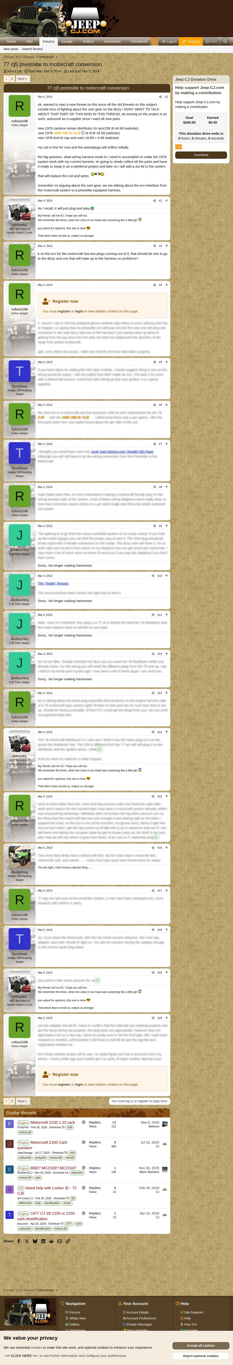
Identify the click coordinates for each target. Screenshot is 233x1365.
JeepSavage (25, 1152)
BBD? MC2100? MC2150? (53, 1168)
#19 (159, 972)
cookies (36, 1347)
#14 (159, 732)
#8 (160, 487)
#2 (160, 200)
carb (69, 1127)
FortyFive (23, 1127)
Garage (67, 41)
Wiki (29, 41)
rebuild (70, 1157)
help (38, 1203)
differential (25, 1203)
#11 (159, 615)
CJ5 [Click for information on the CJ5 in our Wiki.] (41, 417)
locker (67, 1203)
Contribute (201, 155)
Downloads (112, 41)
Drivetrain (55, 1127)
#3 (160, 246)
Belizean (154, 1126)
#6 (160, 405)
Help (187, 1318)
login (79, 311)
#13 (159, 693)
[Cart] (211, 41)
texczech (22, 1223)
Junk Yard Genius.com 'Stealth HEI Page (122, 451)
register (64, 311)
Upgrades (190, 1330)
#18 (159, 929)
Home (11, 41)
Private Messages (139, 1324)
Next (21, 78)
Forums (48, 41)
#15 (159, 796)
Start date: (44, 71)
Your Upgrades (137, 1330)
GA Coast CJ (25, 1198)
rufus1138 (15, 71)
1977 (69, 1223)
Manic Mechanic (149, 1172)
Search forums (32, 49)
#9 (160, 526)
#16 (159, 847)
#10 (159, 576)
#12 (159, 654)
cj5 (73, 1198)
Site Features (193, 1312)
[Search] (225, 41)
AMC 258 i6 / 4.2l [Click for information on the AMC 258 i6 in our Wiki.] (66, 133)
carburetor (25, 1157)
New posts (10, 49)
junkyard (40, 1157)
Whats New (77, 1318)
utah (37, 1177)
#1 (166, 96)
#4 (160, 285)
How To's (190, 1324)
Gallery (88, 41)
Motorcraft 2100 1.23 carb (53, 1122)
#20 (159, 1018)
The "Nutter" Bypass (53, 583)
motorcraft (25, 1132)
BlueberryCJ (24, 1172)
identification (52, 1203)
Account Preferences (141, 1318)
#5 (160, 362)
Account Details (137, 1312)
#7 (160, 444)
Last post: (83, 71)
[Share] (160, 97)
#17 (159, 890)
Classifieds (139, 41)
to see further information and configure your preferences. (65, 1356)
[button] (19, 41)
